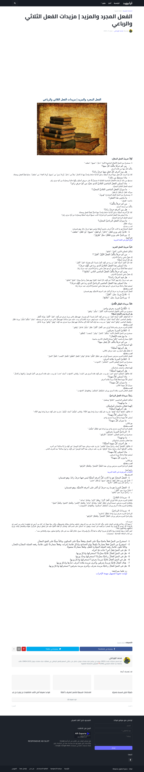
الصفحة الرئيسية (127, 11)
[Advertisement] (72, 65)
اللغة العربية (118, 11)
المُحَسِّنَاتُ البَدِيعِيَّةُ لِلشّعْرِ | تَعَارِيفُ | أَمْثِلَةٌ (76, 692)
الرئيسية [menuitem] (117, 3)
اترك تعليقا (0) (72, 699)
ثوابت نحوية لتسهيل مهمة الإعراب (111, 573)
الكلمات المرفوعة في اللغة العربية (119, 472)
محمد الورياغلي (115, 658)
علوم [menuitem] (104, 3)
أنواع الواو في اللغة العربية (123, 240)
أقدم (14, 706)
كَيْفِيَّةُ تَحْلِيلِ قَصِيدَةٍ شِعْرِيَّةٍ (122, 692)
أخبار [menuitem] (109, 3)
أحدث (129, 706)
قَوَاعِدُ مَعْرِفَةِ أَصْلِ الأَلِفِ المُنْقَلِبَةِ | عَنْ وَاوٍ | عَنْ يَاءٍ (31, 692)
